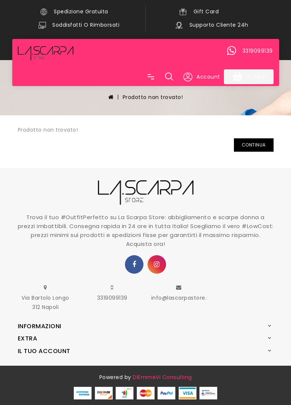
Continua (254, 145)
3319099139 (112, 298)
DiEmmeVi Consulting (162, 377)
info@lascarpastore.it (181, 298)
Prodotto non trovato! (153, 97)
